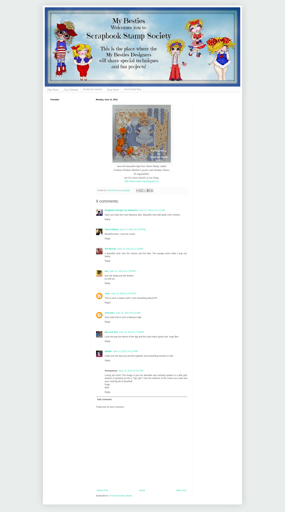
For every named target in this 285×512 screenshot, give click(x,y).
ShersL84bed (111, 229)
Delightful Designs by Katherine (121, 210)
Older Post (181, 490)
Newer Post (102, 490)
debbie (108, 351)
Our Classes (71, 89)
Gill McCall (110, 249)
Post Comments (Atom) (120, 495)
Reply (107, 219)
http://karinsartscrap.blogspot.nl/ (142, 181)
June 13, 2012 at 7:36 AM (131, 332)
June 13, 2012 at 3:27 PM (130, 370)
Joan (107, 293)
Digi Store (52, 89)
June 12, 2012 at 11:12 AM (152, 210)
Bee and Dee (111, 332)
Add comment (104, 399)
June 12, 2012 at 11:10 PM (130, 249)
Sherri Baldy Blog (132, 89)
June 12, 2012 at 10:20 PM (132, 229)
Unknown (110, 313)
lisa (106, 271)
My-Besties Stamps (92, 89)
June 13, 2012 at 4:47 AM (123, 293)
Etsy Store (113, 89)
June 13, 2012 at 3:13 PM (125, 351)
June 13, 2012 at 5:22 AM (128, 313)
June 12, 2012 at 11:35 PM (122, 271)
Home (142, 490)
